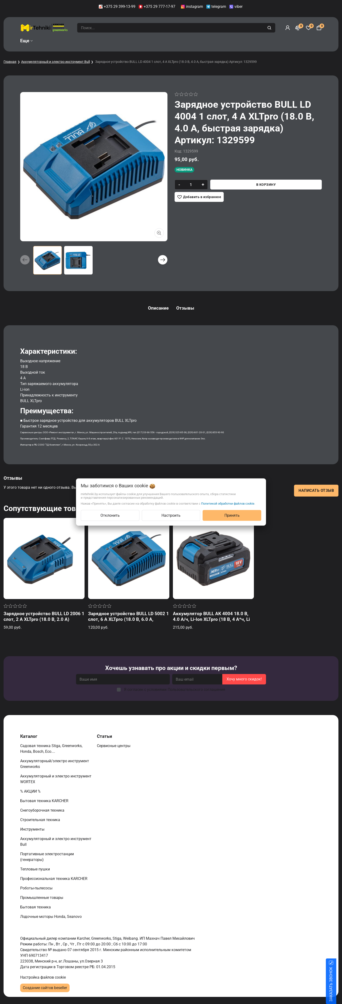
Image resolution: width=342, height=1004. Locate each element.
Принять (232, 515)
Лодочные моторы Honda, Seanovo (51, 916)
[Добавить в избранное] (199, 197)
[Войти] (287, 28)
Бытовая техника (36, 907)
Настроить (171, 515)
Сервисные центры (114, 746)
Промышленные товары (42, 897)
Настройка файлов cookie (43, 977)
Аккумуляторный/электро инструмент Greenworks (54, 764)
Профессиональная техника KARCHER (54, 878)
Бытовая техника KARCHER (44, 801)
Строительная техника (41, 820)
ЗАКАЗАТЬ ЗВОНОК (336, 984)
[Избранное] (308, 28)
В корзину (266, 184)
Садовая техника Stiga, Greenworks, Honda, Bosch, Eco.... (51, 749)
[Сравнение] (298, 28)
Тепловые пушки (35, 869)
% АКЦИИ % (31, 791)
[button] (162, 260)
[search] (270, 28)
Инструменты (32, 829)
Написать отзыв (316, 490)
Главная (10, 62)
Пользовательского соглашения (196, 689)
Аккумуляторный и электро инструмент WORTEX (55, 779)
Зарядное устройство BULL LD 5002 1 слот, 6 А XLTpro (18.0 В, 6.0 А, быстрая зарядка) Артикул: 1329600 (128, 619)
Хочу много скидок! (244, 679)
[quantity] (191, 185)
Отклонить (110, 515)
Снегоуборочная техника (42, 810)
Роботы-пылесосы (36, 888)
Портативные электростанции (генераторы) (47, 857)
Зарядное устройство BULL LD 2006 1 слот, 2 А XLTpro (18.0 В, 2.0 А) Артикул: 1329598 (44, 619)
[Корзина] (319, 28)
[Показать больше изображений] (159, 233)
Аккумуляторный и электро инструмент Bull (55, 62)
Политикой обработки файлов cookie (227, 503)
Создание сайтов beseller (45, 987)
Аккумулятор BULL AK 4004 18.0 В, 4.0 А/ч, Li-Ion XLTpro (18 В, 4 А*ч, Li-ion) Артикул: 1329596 (212, 619)
